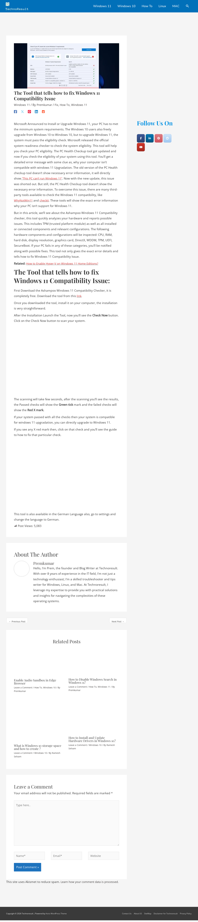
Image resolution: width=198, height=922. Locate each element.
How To (67, 103)
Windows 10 (49, 685)
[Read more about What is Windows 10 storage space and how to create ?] (39, 718)
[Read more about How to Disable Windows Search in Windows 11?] (94, 659)
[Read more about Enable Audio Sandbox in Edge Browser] (39, 660)
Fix (59, 103)
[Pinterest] (29, 109)
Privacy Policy (186, 915)
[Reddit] (43, 109)
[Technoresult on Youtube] (141, 145)
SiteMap (148, 915)
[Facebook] (15, 109)
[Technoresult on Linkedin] (150, 136)
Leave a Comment (23, 685)
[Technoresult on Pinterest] (159, 136)
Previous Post (17, 619)
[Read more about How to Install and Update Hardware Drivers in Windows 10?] (94, 714)
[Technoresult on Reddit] (167, 136)
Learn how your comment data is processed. (91, 884)
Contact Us (127, 915)
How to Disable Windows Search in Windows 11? (93, 678)
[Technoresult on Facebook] (141, 136)
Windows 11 (22, 103)
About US (138, 915)
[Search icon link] (187, 6)
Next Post (118, 619)
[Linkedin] (36, 109)
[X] (22, 109)
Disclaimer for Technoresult (166, 915)
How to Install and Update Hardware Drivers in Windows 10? (92, 737)
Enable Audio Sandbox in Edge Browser (35, 679)
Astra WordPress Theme (56, 915)
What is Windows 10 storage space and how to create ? (37, 745)
